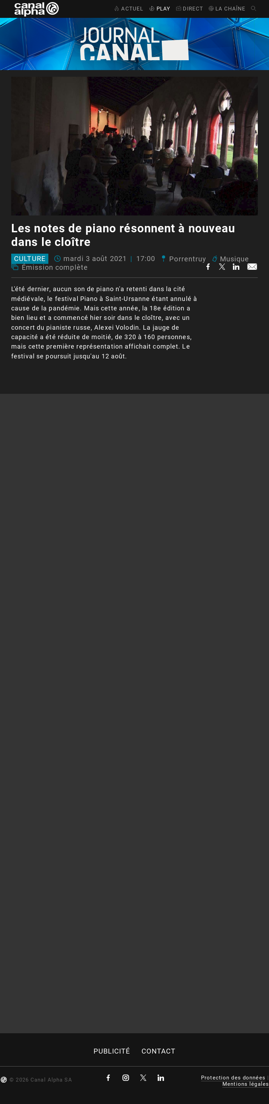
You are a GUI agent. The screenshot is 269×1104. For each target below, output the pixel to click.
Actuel (128, 9)
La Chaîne (227, 9)
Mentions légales (245, 1084)
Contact (159, 1051)
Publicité (112, 1051)
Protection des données (233, 1078)
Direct (189, 9)
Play (159, 9)
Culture (30, 259)
